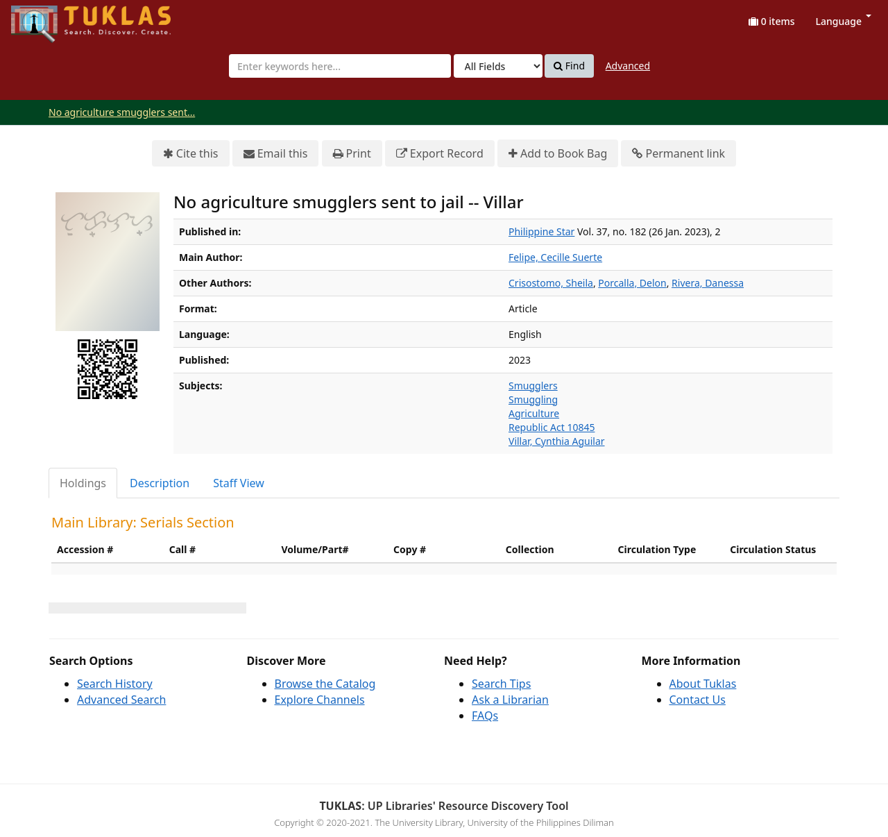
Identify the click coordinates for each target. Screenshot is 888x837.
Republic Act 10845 (552, 427)
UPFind (45, 17)
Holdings (83, 483)
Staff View (238, 483)
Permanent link (678, 154)
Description (159, 483)
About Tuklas (703, 683)
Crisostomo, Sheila (551, 282)
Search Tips (501, 683)
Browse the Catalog (325, 683)
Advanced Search (121, 699)
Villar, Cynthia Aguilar (557, 441)
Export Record (440, 154)
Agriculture (534, 413)
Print (352, 154)
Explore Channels (320, 699)
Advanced (628, 65)
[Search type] (498, 66)
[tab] (84, 483)
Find (569, 66)
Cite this (191, 154)
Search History (115, 683)
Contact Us (697, 699)
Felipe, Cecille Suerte (555, 257)
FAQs (485, 715)
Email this (276, 154)
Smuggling (533, 399)
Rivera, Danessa (708, 282)
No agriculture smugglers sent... (122, 112)
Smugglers (533, 385)
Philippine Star (541, 231)
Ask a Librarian (510, 699)
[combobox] (340, 66)
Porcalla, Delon (632, 282)
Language (843, 21)
